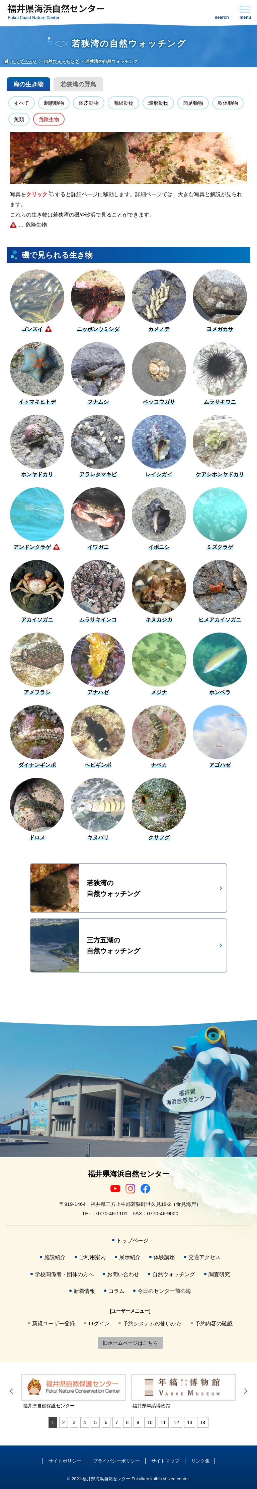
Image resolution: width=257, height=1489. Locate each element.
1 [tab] (53, 1422)
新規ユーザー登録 (53, 1323)
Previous (12, 1391)
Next (244, 1391)
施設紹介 (55, 1257)
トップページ (132, 1240)
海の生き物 (28, 84)
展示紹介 (130, 1257)
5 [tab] (95, 1422)
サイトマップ (165, 1461)
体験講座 (164, 1257)
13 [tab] (189, 1422)
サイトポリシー (65, 1461)
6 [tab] (106, 1422)
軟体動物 (228, 103)
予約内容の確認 (214, 1323)
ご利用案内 (92, 1257)
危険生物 (49, 119)
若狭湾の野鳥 (78, 84)
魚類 (19, 119)
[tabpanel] (73, 1391)
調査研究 (219, 1274)
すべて (21, 103)
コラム (116, 1291)
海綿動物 (123, 103)
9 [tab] (138, 1422)
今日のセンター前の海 (164, 1291)
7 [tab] (116, 1422)
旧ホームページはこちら (130, 1343)
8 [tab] (127, 1422)
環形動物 (158, 103)
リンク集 (200, 1461)
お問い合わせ (123, 1274)
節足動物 (193, 103)
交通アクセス (204, 1257)
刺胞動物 (54, 103)
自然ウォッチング (173, 1274)
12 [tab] (176, 1422)
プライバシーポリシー (116, 1461)
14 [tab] (202, 1422)
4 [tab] (84, 1422)
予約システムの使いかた (152, 1323)
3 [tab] (74, 1422)
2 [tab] (63, 1422)
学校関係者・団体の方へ (64, 1274)
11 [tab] (163, 1422)
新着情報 (84, 1291)
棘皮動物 (89, 103)
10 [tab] (150, 1422)
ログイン (99, 1323)
